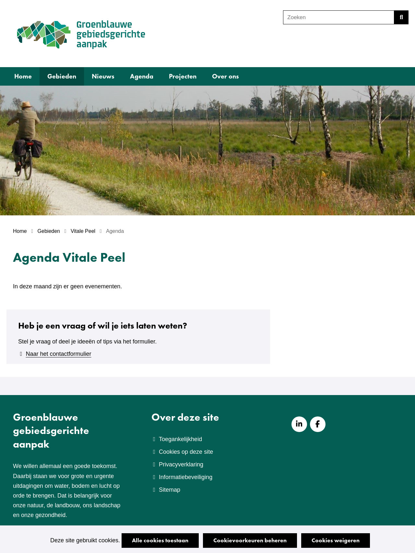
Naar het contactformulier (58, 354)
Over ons (225, 76)
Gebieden (61, 76)
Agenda (141, 76)
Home (23, 76)
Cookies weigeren (336, 540)
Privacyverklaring (181, 464)
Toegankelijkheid (180, 439)
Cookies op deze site (186, 452)
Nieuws (103, 76)
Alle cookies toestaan (160, 540)
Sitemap (169, 490)
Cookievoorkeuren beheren (250, 540)
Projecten (182, 76)
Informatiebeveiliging (185, 477)
